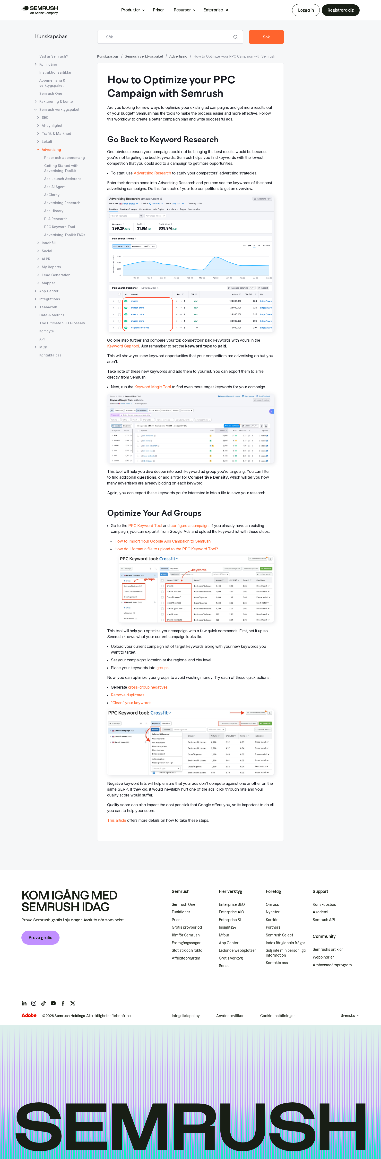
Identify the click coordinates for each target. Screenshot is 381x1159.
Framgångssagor (186, 943)
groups (162, 667)
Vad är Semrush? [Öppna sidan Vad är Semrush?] (53, 56)
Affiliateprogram (186, 958)
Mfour (224, 935)
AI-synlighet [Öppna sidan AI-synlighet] (52, 125)
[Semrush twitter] (73, 1003)
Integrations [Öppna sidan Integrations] (49, 299)
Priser (158, 10)
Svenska (348, 1016)
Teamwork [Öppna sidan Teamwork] (48, 307)
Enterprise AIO (231, 912)
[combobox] (165, 37)
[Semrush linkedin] (24, 1003)
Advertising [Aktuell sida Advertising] (51, 149)
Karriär (272, 920)
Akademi (320, 912)
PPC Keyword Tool (145, 525)
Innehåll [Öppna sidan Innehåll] (49, 242)
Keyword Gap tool (123, 346)
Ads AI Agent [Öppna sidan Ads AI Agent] (55, 187)
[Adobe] (28, 1015)
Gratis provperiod (187, 927)
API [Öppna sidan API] (42, 339)
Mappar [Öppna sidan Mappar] (48, 282)
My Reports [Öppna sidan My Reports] (51, 266)
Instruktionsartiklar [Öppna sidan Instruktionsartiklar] (55, 72)
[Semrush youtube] (53, 1003)
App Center (229, 943)
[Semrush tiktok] (43, 1003)
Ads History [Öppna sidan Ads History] (53, 211)
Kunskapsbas (51, 37)
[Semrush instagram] (34, 1003)
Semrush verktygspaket (144, 56)
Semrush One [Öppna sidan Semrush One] (50, 93)
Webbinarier (323, 957)
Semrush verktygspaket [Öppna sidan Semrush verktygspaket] (59, 109)
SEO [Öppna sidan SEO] (45, 117)
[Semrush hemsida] (39, 10)
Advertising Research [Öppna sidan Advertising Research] (62, 203)
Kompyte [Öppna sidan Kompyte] (46, 331)
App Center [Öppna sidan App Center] (48, 291)
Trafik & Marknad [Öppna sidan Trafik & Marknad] (56, 133)
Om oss (272, 905)
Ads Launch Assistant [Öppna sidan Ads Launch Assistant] (62, 179)
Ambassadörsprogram (332, 965)
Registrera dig (341, 10)
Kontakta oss (277, 963)
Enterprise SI (230, 920)
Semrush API (324, 920)
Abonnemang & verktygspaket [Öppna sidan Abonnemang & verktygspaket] (52, 82)
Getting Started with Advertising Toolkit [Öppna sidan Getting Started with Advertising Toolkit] (61, 168)
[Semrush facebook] (63, 1003)
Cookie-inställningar (277, 1016)
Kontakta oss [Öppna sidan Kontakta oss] (50, 355)
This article (116, 820)
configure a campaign (189, 525)
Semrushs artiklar (328, 949)
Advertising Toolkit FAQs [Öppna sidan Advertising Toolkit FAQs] (64, 235)
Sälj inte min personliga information (286, 953)
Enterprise (213, 10)
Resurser (182, 10)
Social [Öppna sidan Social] (47, 250)
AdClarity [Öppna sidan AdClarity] (52, 195)
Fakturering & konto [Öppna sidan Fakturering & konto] (56, 101)
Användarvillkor (230, 1016)
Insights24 (227, 927)
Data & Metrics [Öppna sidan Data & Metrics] (51, 315)
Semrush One (183, 905)
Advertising (178, 56)
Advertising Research (152, 173)
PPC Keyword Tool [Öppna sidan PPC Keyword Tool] (59, 227)
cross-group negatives (148, 687)
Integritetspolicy (186, 1016)
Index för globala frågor (285, 943)
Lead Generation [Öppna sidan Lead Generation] (56, 274)
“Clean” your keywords (131, 702)
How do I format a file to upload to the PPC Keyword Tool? (166, 548)
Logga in (306, 10)
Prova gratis (40, 937)
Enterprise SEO (232, 905)
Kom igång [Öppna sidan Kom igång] (48, 64)
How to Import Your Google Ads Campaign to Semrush (162, 541)
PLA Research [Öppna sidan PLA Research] (56, 219)
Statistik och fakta (187, 950)
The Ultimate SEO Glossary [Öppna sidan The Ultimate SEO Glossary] (62, 323)
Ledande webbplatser (237, 950)
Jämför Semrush (186, 935)
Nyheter (273, 912)
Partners (273, 927)
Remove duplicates (127, 694)
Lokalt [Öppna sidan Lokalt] (47, 141)
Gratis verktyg (231, 958)
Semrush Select (279, 935)
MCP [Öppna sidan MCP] (43, 347)
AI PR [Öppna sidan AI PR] (46, 258)
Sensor (225, 966)
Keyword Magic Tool (152, 386)
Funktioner (181, 912)
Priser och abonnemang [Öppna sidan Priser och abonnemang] (64, 158)
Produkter (130, 10)
